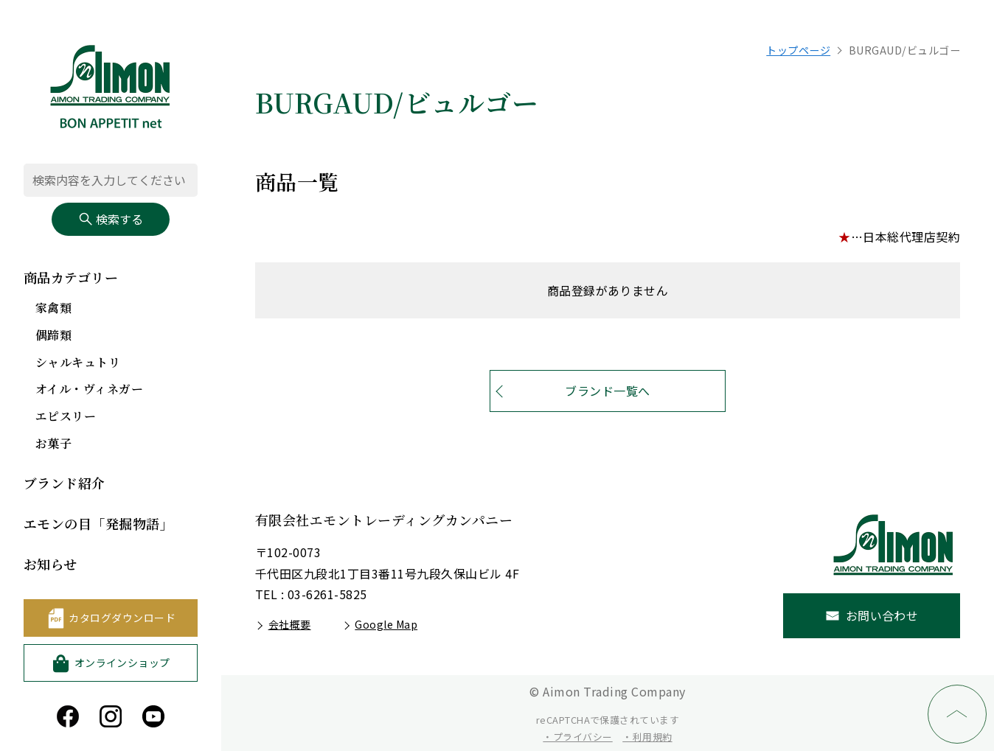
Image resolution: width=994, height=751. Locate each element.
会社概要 (289, 624)
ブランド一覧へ (607, 390)
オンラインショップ (122, 662)
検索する (110, 219)
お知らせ (50, 563)
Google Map (386, 624)
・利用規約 (647, 737)
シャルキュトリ (77, 362)
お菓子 (53, 443)
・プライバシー (577, 737)
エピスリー (65, 416)
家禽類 (53, 307)
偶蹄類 (53, 334)
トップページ (798, 50)
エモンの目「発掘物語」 (98, 523)
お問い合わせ (882, 615)
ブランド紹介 (64, 482)
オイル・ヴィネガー (89, 388)
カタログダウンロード (122, 617)
